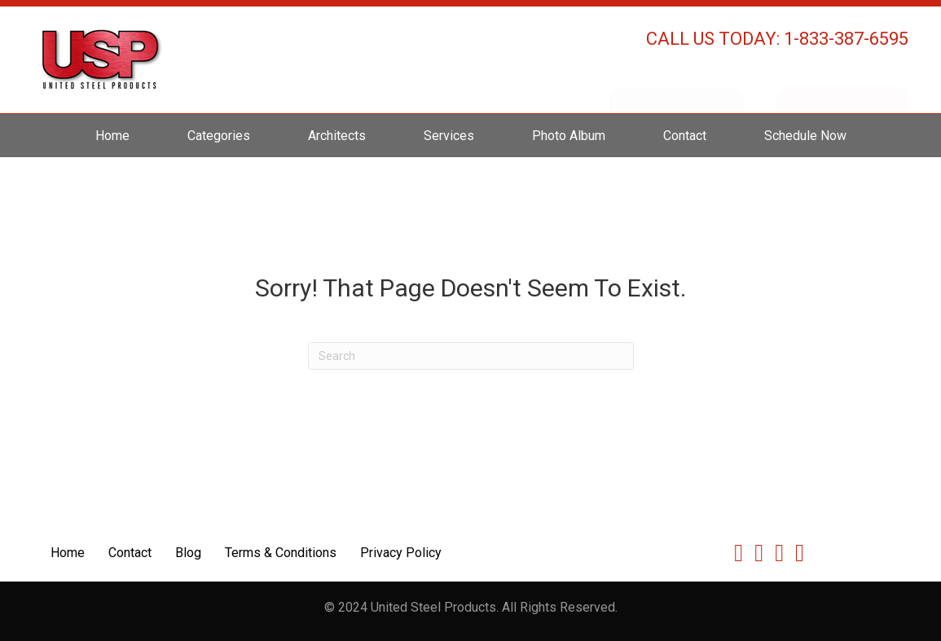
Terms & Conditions (280, 552)
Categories (218, 135)
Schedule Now (805, 135)
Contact (684, 135)
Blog (188, 552)
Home (112, 135)
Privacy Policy (401, 552)
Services (449, 135)
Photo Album (568, 135)
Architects (337, 135)
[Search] (471, 356)
